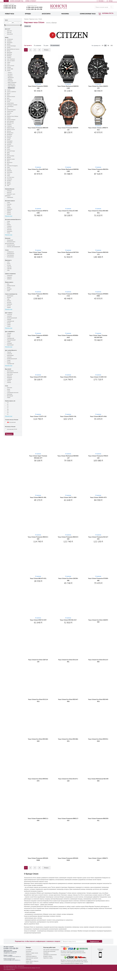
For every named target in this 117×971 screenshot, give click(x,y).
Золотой (8, 316)
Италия (8, 300)
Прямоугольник (10, 285)
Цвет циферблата (10, 331)
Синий (7, 326)
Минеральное (9, 253)
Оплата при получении (49, 951)
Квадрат (8, 289)
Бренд (6, 37)
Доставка (45, 953)
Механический (10, 245)
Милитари (8, 394)
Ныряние (8, 277)
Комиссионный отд (16, 1)
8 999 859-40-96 (10, 8)
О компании (29, 949)
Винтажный (9, 395)
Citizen (40, 19)
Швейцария (9, 295)
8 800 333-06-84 (10, 6)
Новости (36, 961)
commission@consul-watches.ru (12, 960)
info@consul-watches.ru (10, 953)
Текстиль (8, 229)
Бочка (7, 287)
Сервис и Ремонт (30, 1)
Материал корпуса (10, 200)
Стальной (8, 314)
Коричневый (9, 345)
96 (108, 45)
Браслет (8, 192)
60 (105, 45)
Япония (8, 297)
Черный (8, 319)
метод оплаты (81, 952)
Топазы (8, 380)
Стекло (7, 250)
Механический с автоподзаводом (10, 242)
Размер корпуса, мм (10, 401)
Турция (8, 307)
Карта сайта (29, 962)
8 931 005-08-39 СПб (34, 9)
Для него (8, 30)
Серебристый (9, 321)
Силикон (8, 226)
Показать (9, 434)
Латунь (8, 212)
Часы (6, 1)
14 (6, 402)
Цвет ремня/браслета (11, 350)
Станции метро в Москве (11, 419)
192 (112, 45)
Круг (7, 284)
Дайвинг (8, 278)
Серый (7, 324)
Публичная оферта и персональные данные (32, 957)
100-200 (8, 267)
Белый (7, 322)
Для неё (8, 32)
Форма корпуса (9, 282)
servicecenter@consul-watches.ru (12, 956)
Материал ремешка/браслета (13, 219)
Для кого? (7, 29)
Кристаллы (9, 374)
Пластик (8, 204)
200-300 (8, 268)
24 (102, 45)
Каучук (8, 224)
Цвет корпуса (8, 312)
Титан (7, 205)
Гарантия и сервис (48, 958)
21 (6, 414)
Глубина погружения (10, 273)
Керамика (8, 209)
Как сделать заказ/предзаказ (51, 949)
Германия (8, 304)
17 (6, 407)
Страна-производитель (11, 294)
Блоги (31, 961)
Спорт (7, 391)
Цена (6, 20)
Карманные (9, 197)
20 (6, 412)
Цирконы (8, 375)
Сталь (7, 202)
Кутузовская (10, 422)
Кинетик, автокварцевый (12, 246)
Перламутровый (10, 340)
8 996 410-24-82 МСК (34, 7)
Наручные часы (33, 19)
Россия (8, 305)
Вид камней (8, 369)
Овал (7, 290)
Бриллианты (9, 371)
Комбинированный (11, 318)
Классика (8, 387)
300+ (7, 270)
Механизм (7, 238)
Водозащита (8, 260)
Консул (58, 7)
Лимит (7, 397)
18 (6, 409)
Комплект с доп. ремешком (10, 194)
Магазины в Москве (10, 426)
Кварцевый (9, 240)
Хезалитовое (9, 256)
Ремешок (8, 190)
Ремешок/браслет (9, 189)
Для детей (9, 34)
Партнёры (28, 959)
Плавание (8, 275)
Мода (7, 389)
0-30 (7, 262)
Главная (26, 19)
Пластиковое (9, 255)
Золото (8, 207)
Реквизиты (29, 954)
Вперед (46, 50)
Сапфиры (8, 379)
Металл (8, 214)
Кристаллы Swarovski (11, 372)
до (13, 22)
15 (6, 404)
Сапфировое (9, 252)
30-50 (7, 263)
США (7, 299)
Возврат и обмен (47, 956)
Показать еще (8, 216)
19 (6, 411)
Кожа (7, 223)
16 (6, 406)
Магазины (28, 951)
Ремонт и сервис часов (32, 953)
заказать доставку (71, 960)
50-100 (8, 265)
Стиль (6, 385)
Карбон (8, 210)
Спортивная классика (11, 392)
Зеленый (8, 343)
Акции (27, 961)
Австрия (8, 302)
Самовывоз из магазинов (50, 954)
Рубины (8, 382)
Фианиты (8, 377)
